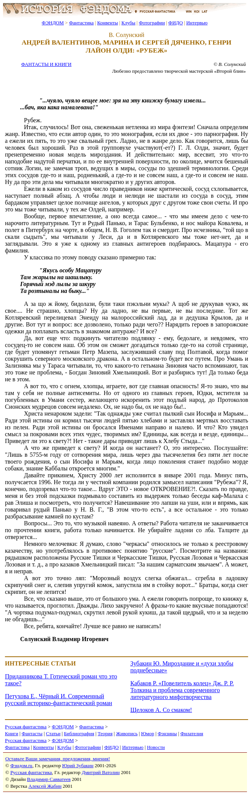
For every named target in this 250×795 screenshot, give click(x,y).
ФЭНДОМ (53, 23)
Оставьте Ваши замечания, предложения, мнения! (57, 758)
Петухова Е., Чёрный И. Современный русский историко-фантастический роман (58, 699)
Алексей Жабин (45, 786)
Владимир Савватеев (49, 779)
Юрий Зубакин (77, 765)
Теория (105, 733)
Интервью (196, 23)
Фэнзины (167, 733)
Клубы (128, 23)
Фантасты (32, 733)
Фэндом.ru (21, 765)
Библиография (79, 733)
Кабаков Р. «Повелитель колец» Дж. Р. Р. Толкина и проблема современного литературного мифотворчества (182, 690)
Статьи (53, 733)
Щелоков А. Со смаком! (161, 710)
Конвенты (107, 23)
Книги (11, 733)
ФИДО (175, 23)
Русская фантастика (25, 726)
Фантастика (81, 23)
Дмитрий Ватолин (101, 772)
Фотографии (152, 23)
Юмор (147, 733)
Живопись (127, 733)
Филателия (191, 733)
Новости (156, 747)
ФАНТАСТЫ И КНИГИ (46, 64)
